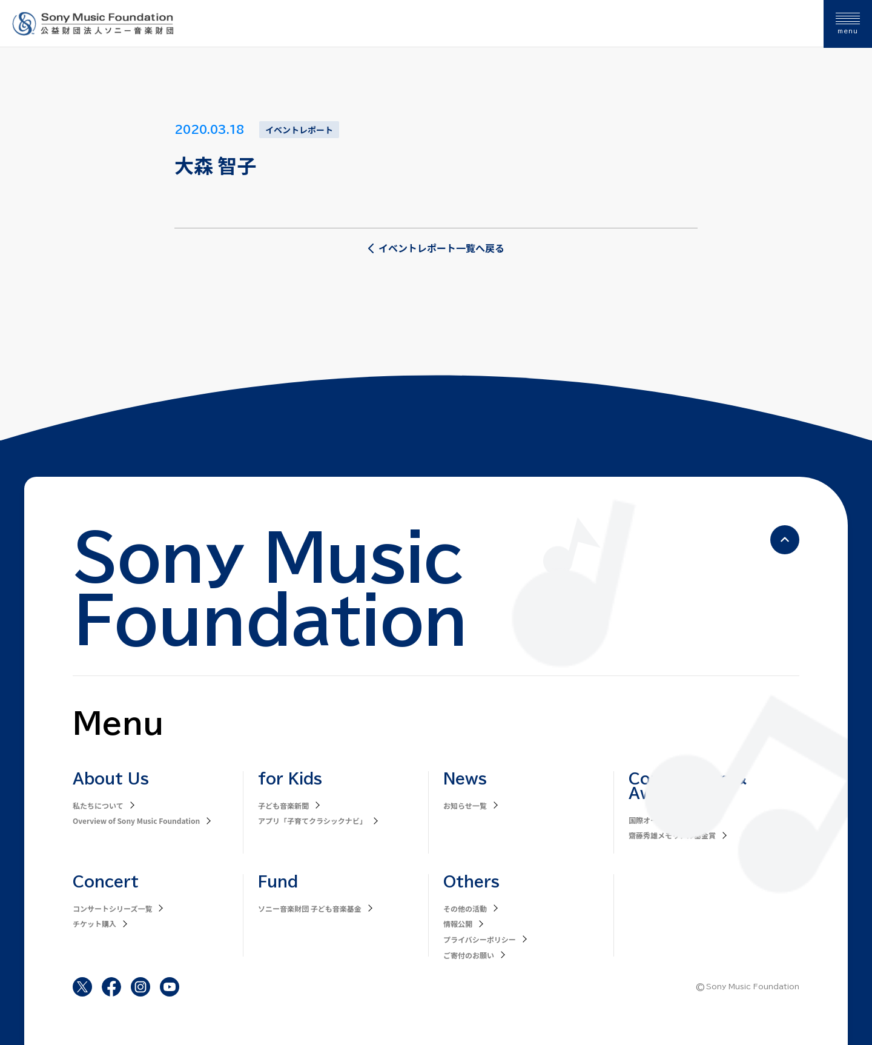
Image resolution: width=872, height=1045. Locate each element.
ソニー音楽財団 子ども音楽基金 (310, 908)
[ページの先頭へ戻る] (784, 539)
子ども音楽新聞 (283, 805)
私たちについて (98, 805)
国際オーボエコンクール (668, 820)
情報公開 (457, 923)
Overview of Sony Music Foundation (136, 820)
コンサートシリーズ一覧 (112, 908)
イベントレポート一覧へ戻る (436, 248)
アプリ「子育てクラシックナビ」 (312, 820)
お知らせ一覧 (465, 805)
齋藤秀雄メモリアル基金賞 (672, 835)
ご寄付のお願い (468, 955)
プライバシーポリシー (479, 939)
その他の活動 (465, 908)
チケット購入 (94, 923)
